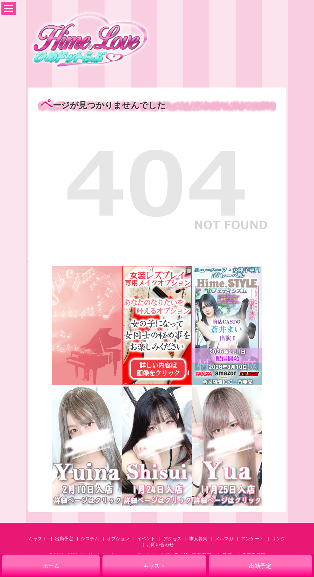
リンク (278, 538)
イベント (146, 538)
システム (90, 538)
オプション (118, 538)
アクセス (172, 538)
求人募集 (198, 538)
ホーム (51, 566)
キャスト (38, 538)
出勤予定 (64, 538)
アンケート (252, 538)
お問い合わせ (160, 544)
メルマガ (224, 538)
